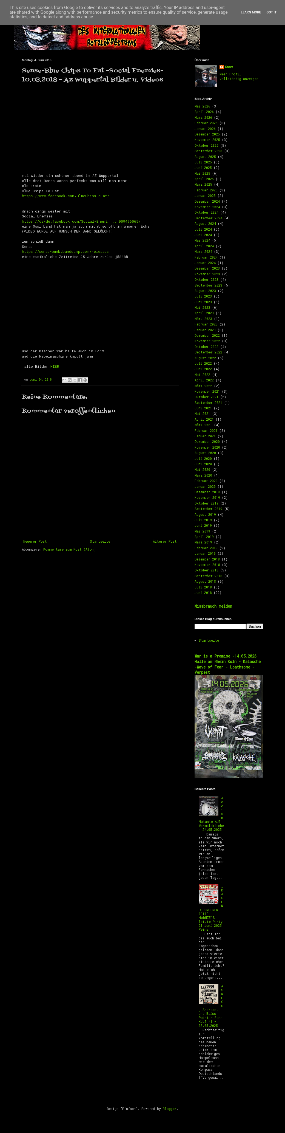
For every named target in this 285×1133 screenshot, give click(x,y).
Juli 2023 (203, 296)
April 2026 (204, 111)
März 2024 (203, 251)
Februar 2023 (206, 324)
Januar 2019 (205, 553)
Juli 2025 (203, 162)
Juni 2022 (203, 369)
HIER (54, 366)
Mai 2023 (202, 307)
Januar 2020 (205, 486)
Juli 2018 (203, 587)
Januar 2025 (205, 195)
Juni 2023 (203, 302)
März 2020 (203, 475)
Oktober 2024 (206, 212)
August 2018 (205, 581)
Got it (271, 12)
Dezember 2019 (207, 492)
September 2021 (208, 402)
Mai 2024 (202, 240)
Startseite (100, 541)
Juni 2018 (203, 592)
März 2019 (203, 542)
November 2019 (207, 497)
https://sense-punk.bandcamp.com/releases (65, 251)
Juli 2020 (203, 458)
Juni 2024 (203, 235)
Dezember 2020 (207, 441)
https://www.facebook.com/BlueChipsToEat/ (65, 195)
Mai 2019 (202, 531)
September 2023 (208, 285)
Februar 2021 (206, 430)
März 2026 (203, 117)
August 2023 (205, 290)
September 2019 (208, 508)
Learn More (251, 12)
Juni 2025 (203, 167)
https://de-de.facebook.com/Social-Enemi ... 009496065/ (81, 221)
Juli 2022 (203, 363)
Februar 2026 (206, 123)
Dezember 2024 (207, 201)
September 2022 (208, 352)
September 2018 (208, 576)
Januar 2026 (205, 128)
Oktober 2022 (206, 346)
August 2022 (205, 358)
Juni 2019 (203, 525)
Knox (229, 67)
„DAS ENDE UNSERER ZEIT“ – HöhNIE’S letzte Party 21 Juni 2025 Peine (211, 907)
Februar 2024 (206, 257)
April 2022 (204, 380)
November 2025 (207, 139)
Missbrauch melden (213, 606)
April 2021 (204, 419)
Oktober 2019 (206, 503)
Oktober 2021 (206, 397)
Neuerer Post (35, 541)
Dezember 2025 (207, 134)
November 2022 (207, 341)
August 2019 (205, 514)
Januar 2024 (205, 262)
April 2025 (204, 179)
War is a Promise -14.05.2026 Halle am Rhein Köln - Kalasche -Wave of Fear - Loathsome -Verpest (228, 664)
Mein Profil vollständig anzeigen (239, 76)
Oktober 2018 (206, 570)
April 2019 (204, 536)
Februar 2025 (206, 190)
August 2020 (205, 453)
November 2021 (207, 391)
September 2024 (208, 218)
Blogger (169, 1108)
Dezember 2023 (207, 268)
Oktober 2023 (206, 279)
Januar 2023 (205, 330)
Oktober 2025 (206, 145)
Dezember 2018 (207, 559)
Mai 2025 (202, 173)
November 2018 (207, 564)
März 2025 (203, 184)
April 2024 (204, 246)
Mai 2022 (202, 374)
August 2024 (205, 223)
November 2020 (207, 447)
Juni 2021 (203, 408)
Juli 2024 (203, 229)
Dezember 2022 (207, 335)
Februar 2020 (206, 480)
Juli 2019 (203, 520)
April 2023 (204, 313)
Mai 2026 (202, 106)
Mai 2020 (202, 469)
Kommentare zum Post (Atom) (69, 549)
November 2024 (207, 207)
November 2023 (207, 274)
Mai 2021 (202, 413)
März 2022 (203, 386)
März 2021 (203, 425)
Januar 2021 (205, 436)
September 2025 (208, 151)
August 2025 (205, 156)
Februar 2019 (206, 548)
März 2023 (203, 318)
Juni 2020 (203, 464)
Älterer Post (165, 541)
